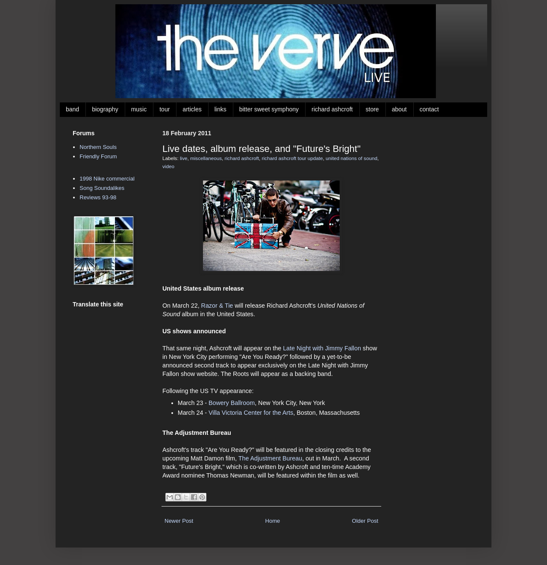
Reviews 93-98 (97, 197)
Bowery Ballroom (232, 402)
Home (272, 521)
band (72, 109)
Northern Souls (98, 147)
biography (105, 109)
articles (191, 109)
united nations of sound (351, 158)
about (399, 109)
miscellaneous (206, 158)
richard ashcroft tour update (292, 158)
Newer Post (179, 521)
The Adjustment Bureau (270, 458)
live (184, 158)
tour (164, 109)
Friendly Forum (98, 156)
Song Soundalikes (101, 188)
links (220, 109)
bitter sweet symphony (269, 109)
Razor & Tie (217, 305)
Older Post (365, 521)
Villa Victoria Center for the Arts (251, 412)
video (168, 166)
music (139, 109)
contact (429, 109)
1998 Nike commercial (107, 178)
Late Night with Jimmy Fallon (322, 348)
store (372, 109)
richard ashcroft (332, 109)
